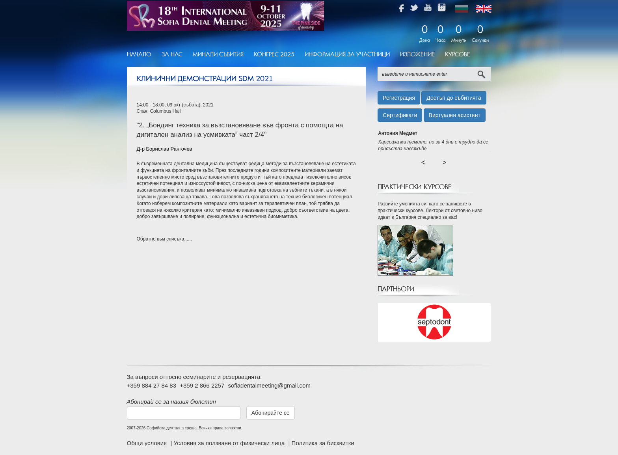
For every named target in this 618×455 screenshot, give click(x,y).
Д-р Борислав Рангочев (164, 149)
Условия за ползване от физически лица (229, 443)
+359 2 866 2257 (202, 385)
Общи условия (148, 443)
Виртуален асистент (454, 115)
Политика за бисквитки (323, 443)
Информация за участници (347, 54)
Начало (139, 54)
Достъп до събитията (453, 98)
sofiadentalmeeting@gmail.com (269, 385)
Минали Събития (218, 54)
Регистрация (399, 98)
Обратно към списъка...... (164, 239)
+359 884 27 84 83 (152, 385)
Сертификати (400, 115)
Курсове (457, 54)
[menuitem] (141, 54)
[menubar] (301, 54)
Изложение (417, 54)
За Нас (172, 54)
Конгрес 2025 (274, 54)
